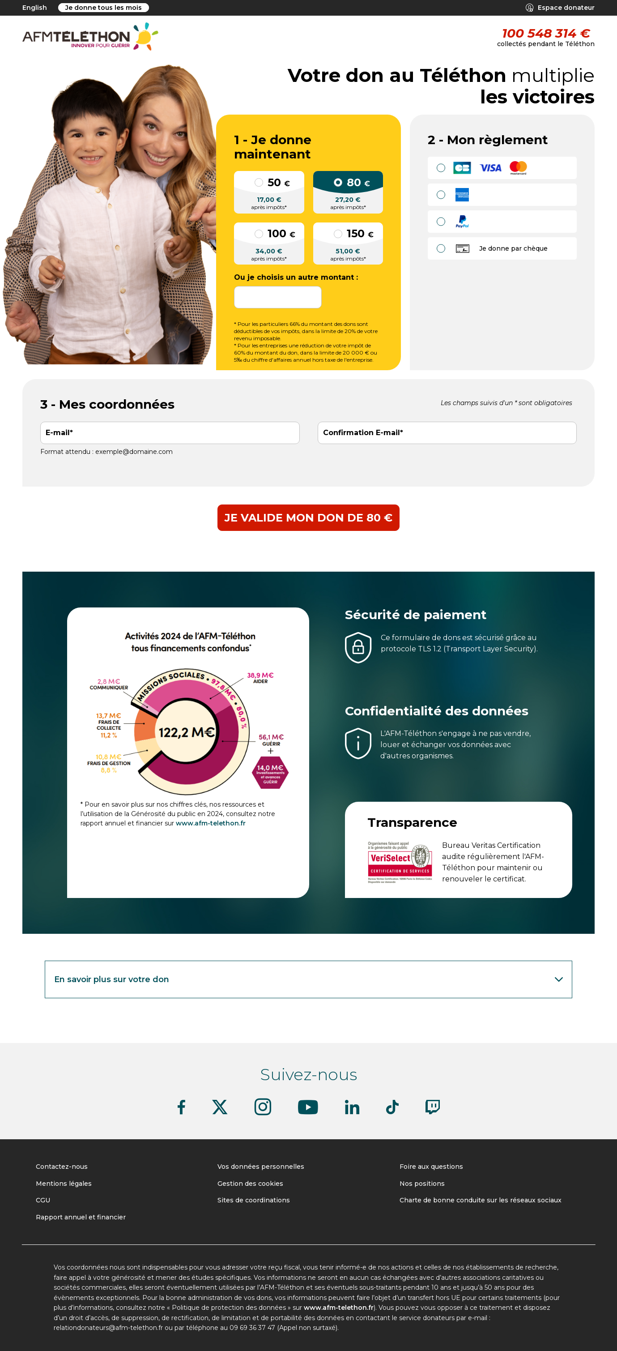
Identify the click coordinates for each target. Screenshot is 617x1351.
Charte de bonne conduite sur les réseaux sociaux (481, 1200)
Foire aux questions (431, 1167)
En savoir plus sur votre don (310, 979)
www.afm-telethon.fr (211, 823)
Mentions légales (64, 1184)
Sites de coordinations (253, 1200)
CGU (43, 1200)
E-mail (58, 433)
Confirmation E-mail (361, 433)
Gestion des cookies (250, 1184)
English (34, 8)
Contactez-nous (62, 1167)
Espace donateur (560, 8)
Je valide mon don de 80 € (308, 517)
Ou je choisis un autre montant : (296, 277)
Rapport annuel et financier (81, 1217)
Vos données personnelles (260, 1167)
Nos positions (422, 1184)
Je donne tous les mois (103, 8)
